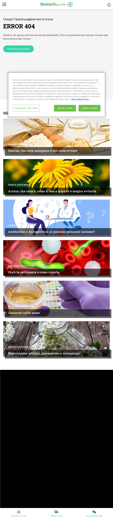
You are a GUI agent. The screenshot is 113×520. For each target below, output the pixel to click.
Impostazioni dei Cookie (26, 108)
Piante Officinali (19, 185)
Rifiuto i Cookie (65, 108)
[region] (56, 94)
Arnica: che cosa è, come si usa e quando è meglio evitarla (52, 191)
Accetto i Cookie (89, 108)
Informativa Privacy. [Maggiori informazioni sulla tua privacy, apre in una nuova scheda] (80, 99)
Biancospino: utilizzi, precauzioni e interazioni (44, 353)
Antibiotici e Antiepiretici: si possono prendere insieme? (51, 232)
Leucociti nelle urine (24, 313)
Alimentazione (17, 144)
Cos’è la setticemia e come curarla (33, 272)
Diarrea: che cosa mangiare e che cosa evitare (42, 151)
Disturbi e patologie (21, 266)
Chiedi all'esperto (19, 225)
